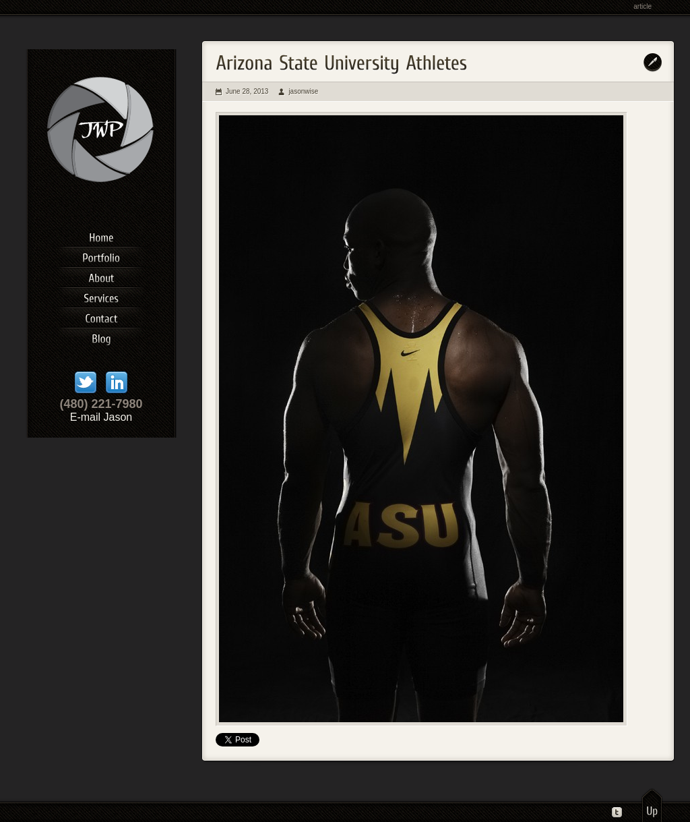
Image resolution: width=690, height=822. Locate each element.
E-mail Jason (101, 417)
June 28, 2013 (247, 91)
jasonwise (303, 91)
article (642, 6)
